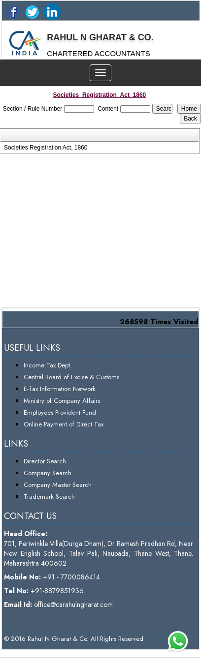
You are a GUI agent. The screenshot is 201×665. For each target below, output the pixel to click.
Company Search (47, 473)
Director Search (45, 461)
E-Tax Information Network (60, 388)
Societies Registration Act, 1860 (45, 147)
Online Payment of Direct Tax (63, 424)
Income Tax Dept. (48, 365)
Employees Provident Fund (60, 412)
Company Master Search (58, 484)
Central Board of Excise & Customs (71, 377)
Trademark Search (49, 496)
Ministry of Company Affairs (62, 400)
